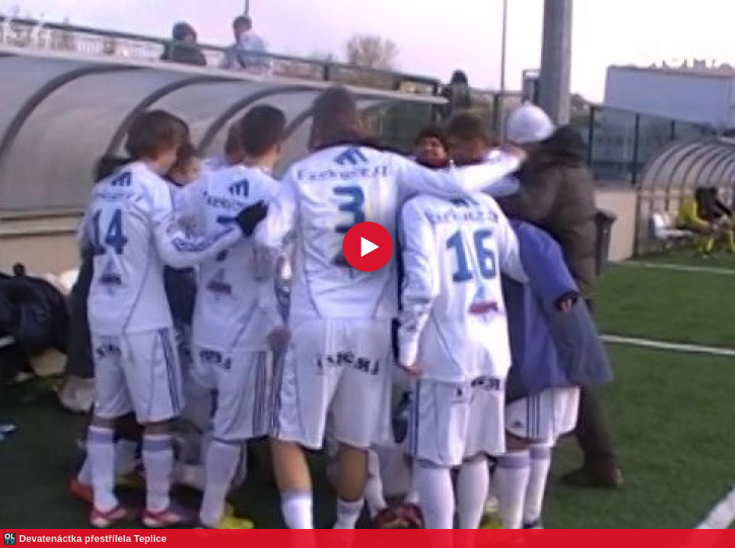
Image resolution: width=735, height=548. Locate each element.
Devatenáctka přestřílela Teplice (93, 538)
